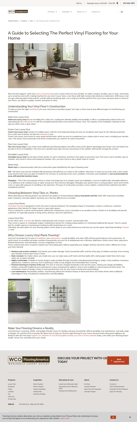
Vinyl (31, 21)
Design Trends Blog (39, 389)
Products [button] (52, 12)
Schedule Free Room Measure (119, 389)
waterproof (44, 134)
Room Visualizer (38, 384)
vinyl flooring (34, 109)
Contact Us (96, 12)
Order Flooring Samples (117, 386)
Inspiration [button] (67, 12)
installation (41, 238)
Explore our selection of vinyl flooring (47, 336)
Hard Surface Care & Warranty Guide (68, 387)
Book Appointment (117, 360)
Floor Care (11, 396)
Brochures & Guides (39, 394)
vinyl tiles (27, 221)
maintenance (55, 238)
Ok (113, 417)
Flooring (24, 21)
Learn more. (65, 418)
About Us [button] (82, 12)
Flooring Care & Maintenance (67, 391)
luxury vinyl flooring (44, 94)
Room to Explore (38, 386)
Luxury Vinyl (12, 384)
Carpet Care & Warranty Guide (68, 384)
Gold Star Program (90, 391)
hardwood (26, 122)
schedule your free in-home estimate (81, 336)
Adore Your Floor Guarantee (92, 389)
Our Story (87, 384)
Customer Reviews (90, 386)
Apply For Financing (116, 391)
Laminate (11, 391)
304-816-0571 (129, 3)
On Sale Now (12, 399)
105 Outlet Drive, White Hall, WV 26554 (31, 404)
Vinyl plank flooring (16, 206)
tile (34, 122)
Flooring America (13, 21)
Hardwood (11, 386)
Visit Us (79, 3)
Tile (9, 394)
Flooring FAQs (37, 391)
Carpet (10, 389)
